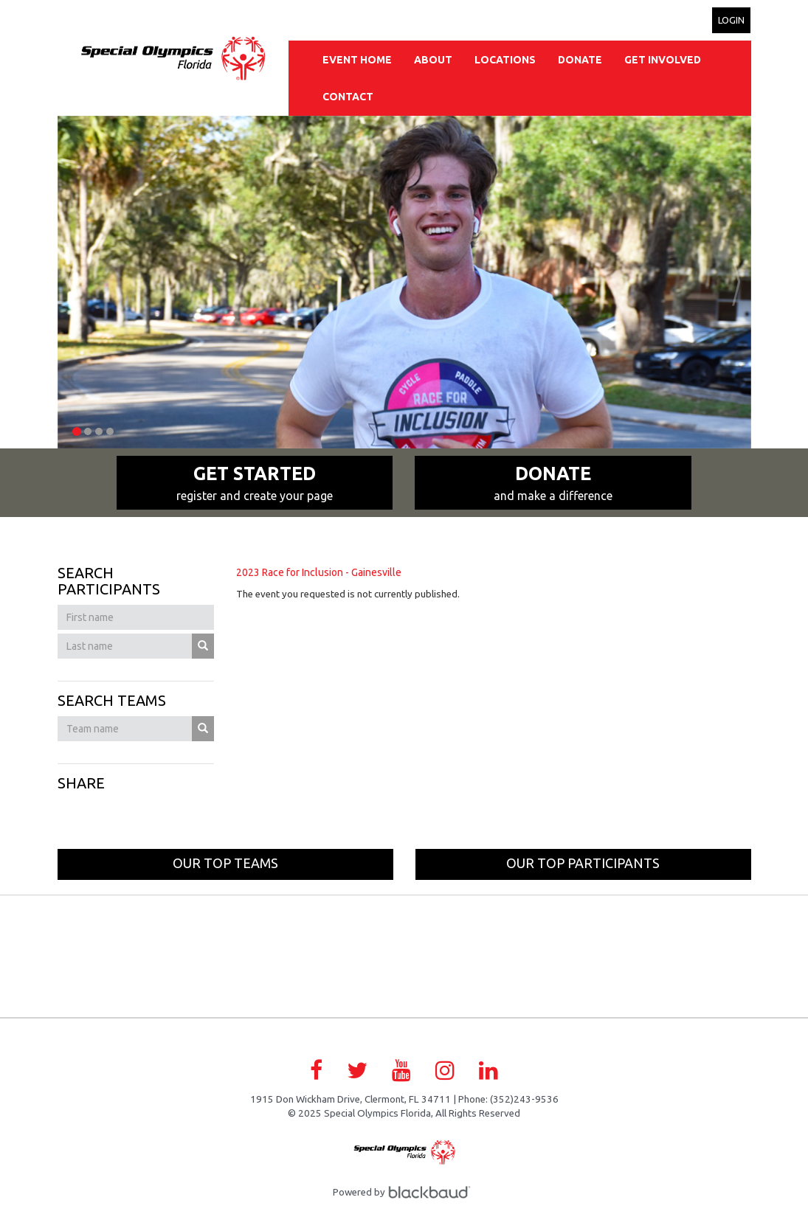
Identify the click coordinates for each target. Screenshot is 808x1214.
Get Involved (662, 60)
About (433, 60)
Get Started (254, 483)
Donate (580, 60)
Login (731, 20)
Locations (505, 60)
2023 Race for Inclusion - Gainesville (318, 572)
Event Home (357, 60)
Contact (347, 97)
